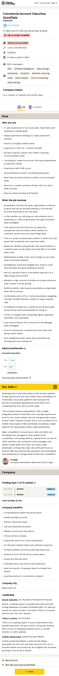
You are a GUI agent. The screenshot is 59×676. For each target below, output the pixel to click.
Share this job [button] (10, 660)
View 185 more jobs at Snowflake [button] (18, 665)
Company (35, 107)
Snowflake (10, 17)
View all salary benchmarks (15, 377)
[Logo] (8, 3)
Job (21, 107)
